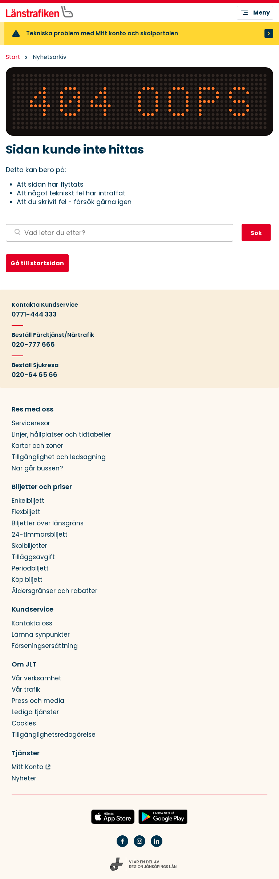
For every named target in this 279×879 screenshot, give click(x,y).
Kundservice (32, 609)
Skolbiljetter (29, 546)
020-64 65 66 (34, 374)
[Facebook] (122, 845)
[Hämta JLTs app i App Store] (113, 817)
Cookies (24, 723)
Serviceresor (31, 423)
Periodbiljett (30, 568)
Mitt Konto (27, 767)
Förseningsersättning (45, 646)
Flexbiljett (26, 512)
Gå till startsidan (37, 263)
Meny (255, 12)
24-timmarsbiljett (40, 534)
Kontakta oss (32, 623)
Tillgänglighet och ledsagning (59, 457)
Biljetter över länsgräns (48, 523)
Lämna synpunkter (41, 635)
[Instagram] (139, 845)
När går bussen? (37, 468)
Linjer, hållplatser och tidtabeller (61, 434)
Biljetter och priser (42, 487)
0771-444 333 (34, 314)
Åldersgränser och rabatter (54, 591)
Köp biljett (27, 580)
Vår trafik (26, 689)
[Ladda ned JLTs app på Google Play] (162, 817)
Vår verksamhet (36, 678)
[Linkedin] (156, 845)
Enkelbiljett (28, 501)
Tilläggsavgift (33, 557)
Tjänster (26, 753)
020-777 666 (33, 344)
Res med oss (32, 409)
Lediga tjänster (35, 712)
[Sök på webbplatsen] (119, 233)
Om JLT (24, 664)
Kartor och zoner (37, 446)
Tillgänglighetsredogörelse (54, 735)
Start (13, 57)
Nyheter (24, 778)
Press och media (38, 701)
